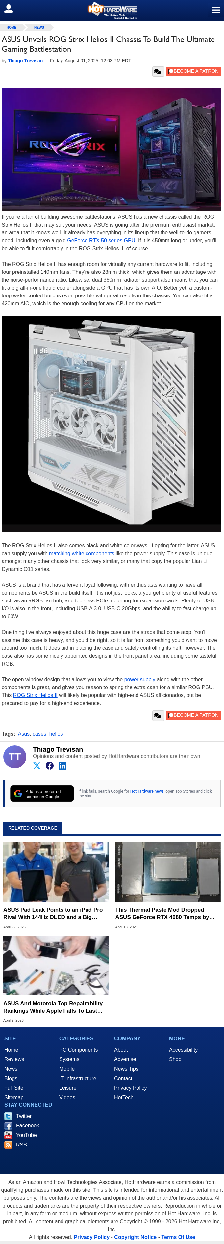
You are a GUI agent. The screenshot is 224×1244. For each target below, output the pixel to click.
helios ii (58, 734)
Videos (67, 1097)
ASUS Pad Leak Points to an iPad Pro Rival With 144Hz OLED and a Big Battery (53, 914)
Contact (123, 1078)
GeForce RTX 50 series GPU (100, 240)
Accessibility (183, 1050)
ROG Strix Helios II (35, 695)
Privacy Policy (130, 1088)
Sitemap (14, 1097)
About (121, 1050)
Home (11, 1050)
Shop (175, 1059)
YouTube (26, 1135)
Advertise (125, 1059)
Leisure (67, 1088)
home (11, 27)
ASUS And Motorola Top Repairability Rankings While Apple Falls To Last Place (53, 1007)
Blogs (10, 1078)
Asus (24, 734)
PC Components (78, 1050)
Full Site (13, 1088)
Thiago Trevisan (58, 749)
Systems (69, 1059)
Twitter (24, 1116)
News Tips (126, 1069)
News (39, 27)
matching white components (81, 553)
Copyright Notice (135, 1237)
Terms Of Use (178, 1237)
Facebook (27, 1125)
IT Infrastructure (77, 1078)
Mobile (67, 1069)
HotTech (124, 1097)
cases (39, 734)
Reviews (14, 1059)
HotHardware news (147, 791)
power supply (139, 679)
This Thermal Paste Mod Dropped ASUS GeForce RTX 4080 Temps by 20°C (162, 914)
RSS (21, 1144)
